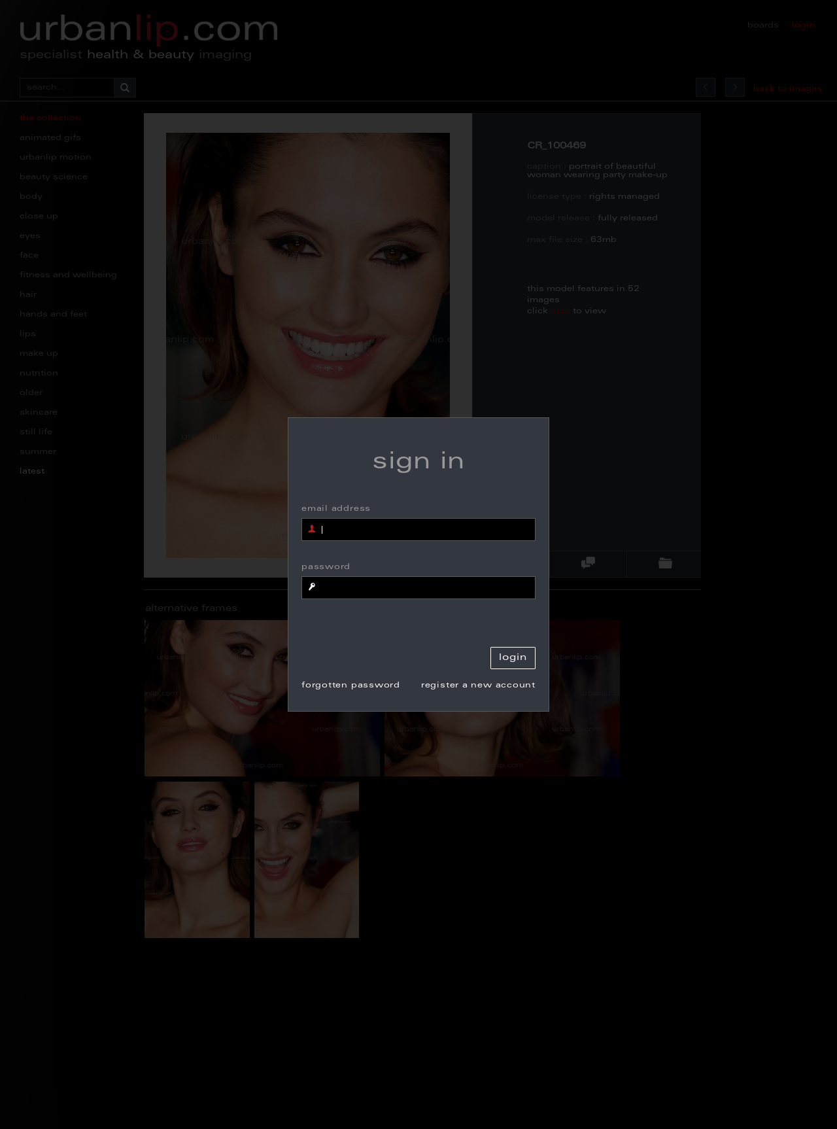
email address (336, 509)
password (325, 567)
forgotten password (350, 685)
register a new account (478, 685)
